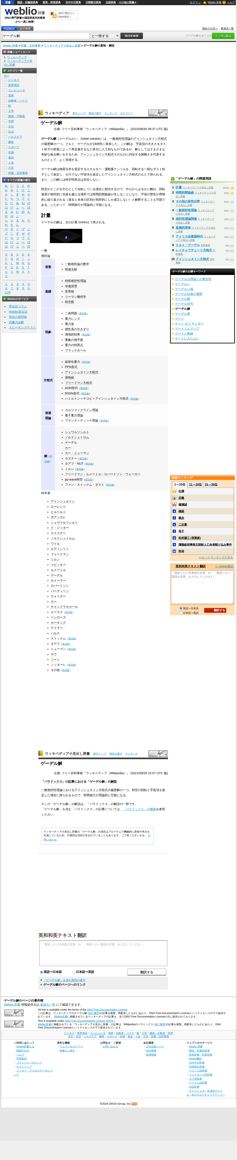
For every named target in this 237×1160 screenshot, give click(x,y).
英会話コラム (18, 306)
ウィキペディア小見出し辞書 (62, 45)
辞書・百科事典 (31, 45)
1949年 (98, 144)
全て (6, 75)
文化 (11, 126)
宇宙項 (140, 144)
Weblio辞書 (60, 1016)
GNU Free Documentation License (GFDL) (90, 1020)
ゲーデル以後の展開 (188, 294)
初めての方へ (210, 28)
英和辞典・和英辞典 (200, 1054)
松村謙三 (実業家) (190, 538)
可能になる (118, 795)
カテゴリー (126, 113)
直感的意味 (183, 227)
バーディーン (60, 591)
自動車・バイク (18, 100)
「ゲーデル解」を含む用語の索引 (64, 980)
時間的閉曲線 (102, 194)
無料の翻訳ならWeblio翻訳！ (66, 15)
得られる (65, 795)
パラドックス (53, 781)
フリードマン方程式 (78, 383)
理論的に (105, 795)
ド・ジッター (60, 527)
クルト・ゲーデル (77, 144)
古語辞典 (111, 2)
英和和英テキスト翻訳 (62, 935)
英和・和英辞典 (52, 2)
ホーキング (58, 622)
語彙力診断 (16, 322)
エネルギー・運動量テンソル (106, 169)
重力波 (69, 324)
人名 (11, 162)
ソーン (55, 659)
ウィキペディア (57, 113)
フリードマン (60, 554)
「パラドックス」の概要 (139, 809)
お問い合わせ (110, 1046)
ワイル (55, 543)
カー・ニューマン (77, 453)
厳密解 (115, 790)
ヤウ (54, 654)
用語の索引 (94, 113)
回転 (144, 790)
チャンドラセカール (64, 606)
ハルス (55, 633)
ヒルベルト (58, 512)
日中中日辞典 (73, 2)
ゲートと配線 (184, 333)
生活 (11, 131)
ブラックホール (75, 350)
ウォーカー (58, 596)
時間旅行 (90, 795)
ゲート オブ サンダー (189, 323)
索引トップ (79, 113)
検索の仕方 (22, 1050)
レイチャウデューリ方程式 (194, 250)
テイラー (57, 628)
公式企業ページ (155, 1046)
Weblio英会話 (18, 311)
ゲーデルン (182, 284)
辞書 (8, 2)
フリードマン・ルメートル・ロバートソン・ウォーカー (103, 474)
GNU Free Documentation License (107, 1009)
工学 (11, 111)
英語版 (83, 313)
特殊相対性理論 (75, 280)
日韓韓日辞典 (93, 2)
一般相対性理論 (120, 138)
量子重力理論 (74, 415)
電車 (11, 95)
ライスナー (58, 533)
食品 (11, 157)
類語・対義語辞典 (27, 2)
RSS (134, 1104)
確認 (181, 511)
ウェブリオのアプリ (71, 1046)
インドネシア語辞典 (200, 1074)
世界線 (69, 291)
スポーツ (13, 147)
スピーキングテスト (22, 327)
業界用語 (13, 85)
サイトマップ (24, 1066)
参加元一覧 (227, 28)
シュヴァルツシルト (64, 522)
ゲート (179, 318)
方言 (11, 167)
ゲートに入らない (187, 338)
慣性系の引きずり (77, 329)
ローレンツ (58, 506)
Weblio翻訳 (195, 1058)
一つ (126, 790)
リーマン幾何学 (75, 296)
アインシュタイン (63, 501)
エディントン (60, 549)
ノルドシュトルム (63, 538)
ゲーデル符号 (184, 304)
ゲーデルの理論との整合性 (193, 279)
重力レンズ (72, 318)
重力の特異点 (74, 345)
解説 (114, 781)
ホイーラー (58, 580)
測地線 (69, 377)
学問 (11, 121)
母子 (181, 531)
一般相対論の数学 (77, 264)
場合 (53, 795)
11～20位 (195, 484)
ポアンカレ (58, 517)
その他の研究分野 (188, 201)
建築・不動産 (16, 116)
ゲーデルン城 (184, 289)
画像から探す (67, 1050)
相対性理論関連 (186, 218)
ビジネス (13, 80)
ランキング (110, 113)
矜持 (181, 551)
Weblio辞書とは (25, 1046)
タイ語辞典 (195, 1078)
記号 (8, 293)
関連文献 (71, 269)
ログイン (195, 2)
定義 (181, 497)
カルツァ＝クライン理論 (81, 410)
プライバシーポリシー (29, 1062)
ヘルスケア (15, 136)
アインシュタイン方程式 (150, 138)
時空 (44, 189)
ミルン (55, 559)
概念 (181, 518)
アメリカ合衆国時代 (189, 236)
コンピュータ (16, 90)
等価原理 (71, 286)
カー (68, 448)
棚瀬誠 (183, 504)
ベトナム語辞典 (198, 1082)
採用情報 (151, 1054)
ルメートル (58, 570)
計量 (179, 187)
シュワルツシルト (77, 432)
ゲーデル (71, 442)
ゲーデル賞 (182, 313)
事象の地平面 (74, 339)
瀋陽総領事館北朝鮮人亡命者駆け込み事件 (205, 544)
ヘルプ (231, 2)
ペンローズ (58, 617)
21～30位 (211, 484)
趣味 (11, 142)
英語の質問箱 (18, 317)
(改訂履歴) (94, 1013)
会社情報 (151, 1050)
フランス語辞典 (198, 1070)
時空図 (69, 302)
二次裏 (183, 524)
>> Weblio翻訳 (224, 566)
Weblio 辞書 (214, 2)
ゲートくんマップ (187, 328)
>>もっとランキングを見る (216, 557)
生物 (11, 152)
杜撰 (181, 491)
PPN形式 (71, 367)
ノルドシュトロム (77, 437)
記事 (71, 781)
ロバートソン (60, 585)
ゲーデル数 (182, 299)
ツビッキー (58, 564)
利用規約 (21, 1058)
